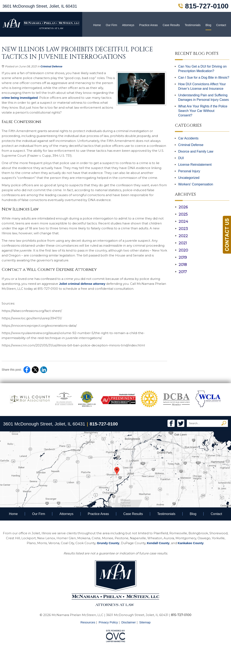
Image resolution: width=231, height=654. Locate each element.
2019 (181, 257)
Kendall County (158, 543)
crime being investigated (20, 97)
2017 (181, 272)
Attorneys (128, 25)
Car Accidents (188, 138)
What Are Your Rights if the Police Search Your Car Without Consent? (202, 111)
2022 (181, 236)
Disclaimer (128, 622)
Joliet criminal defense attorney (81, 283)
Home (97, 25)
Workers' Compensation (195, 184)
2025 (181, 214)
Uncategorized (188, 177)
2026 (181, 207)
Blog (208, 25)
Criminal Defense (51, 66)
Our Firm (111, 25)
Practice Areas (148, 25)
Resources (87, 622)
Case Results (171, 25)
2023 (181, 229)
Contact (221, 25)
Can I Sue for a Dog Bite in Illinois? (203, 77)
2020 (181, 250)
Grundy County (108, 543)
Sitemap (145, 622)
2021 (181, 243)
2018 (181, 265)
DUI (181, 158)
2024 (181, 222)
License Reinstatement (195, 164)
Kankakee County (191, 543)
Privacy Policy (108, 622)
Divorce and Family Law (195, 151)
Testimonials (193, 25)
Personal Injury (189, 171)
